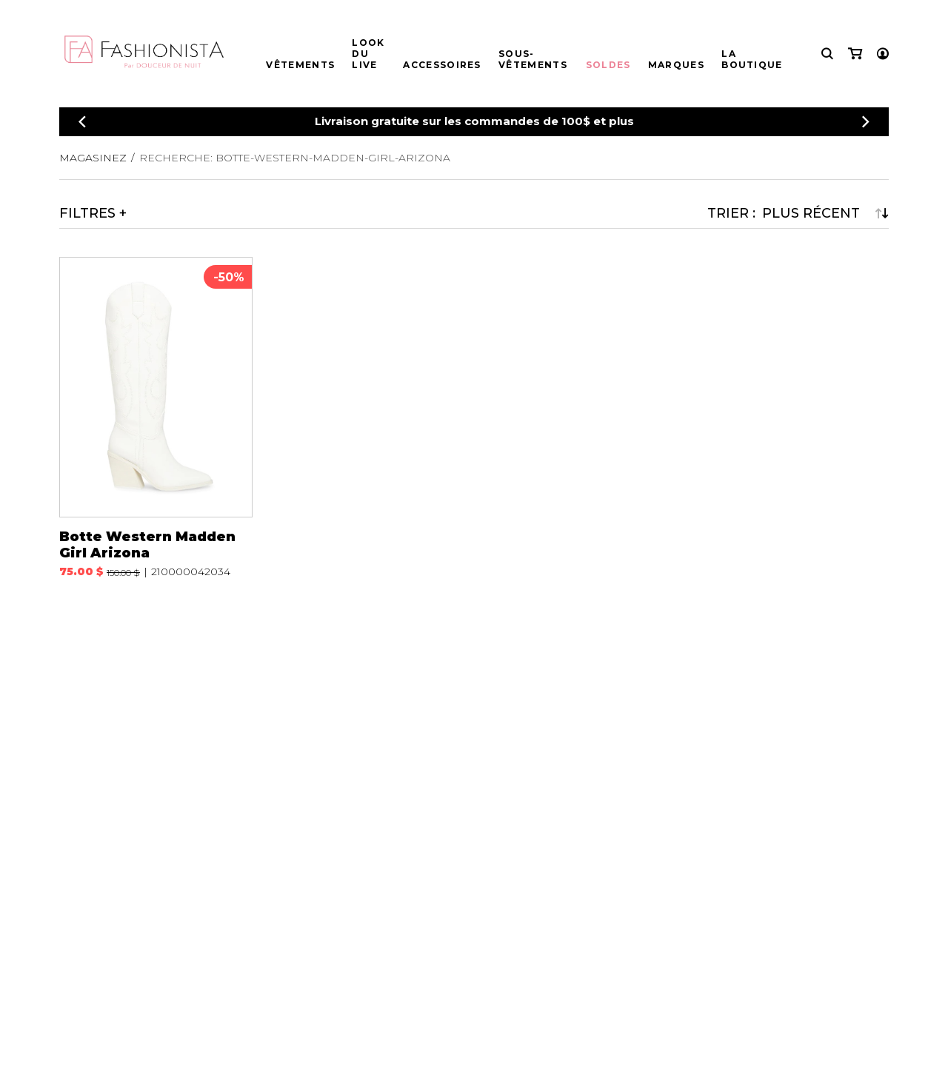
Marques (676, 64)
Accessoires (442, 64)
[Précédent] (82, 122)
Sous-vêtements (532, 59)
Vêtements (300, 64)
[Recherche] (827, 54)
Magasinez (93, 157)
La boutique (751, 59)
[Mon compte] (883, 54)
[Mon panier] (855, 54)
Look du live (368, 53)
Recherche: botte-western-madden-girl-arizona (294, 157)
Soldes (608, 64)
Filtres (87, 213)
